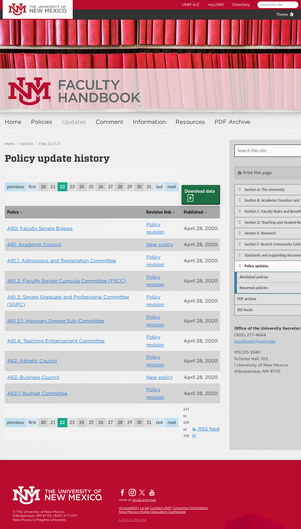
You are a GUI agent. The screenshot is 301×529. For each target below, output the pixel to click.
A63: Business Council (33, 377)
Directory (241, 4)
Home (13, 121)
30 (139, 186)
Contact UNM (160, 508)
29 (129, 186)
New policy (159, 244)
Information (149, 121)
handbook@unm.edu (254, 341)
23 (72, 186)
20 (43, 186)
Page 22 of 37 (50, 143)
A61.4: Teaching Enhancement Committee (56, 341)
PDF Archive (232, 121)
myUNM (216, 4)
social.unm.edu (144, 500)
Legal (144, 508)
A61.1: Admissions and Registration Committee (61, 260)
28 (120, 186)
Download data (199, 191)
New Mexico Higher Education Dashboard (152, 512)
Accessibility (129, 508)
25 (91, 186)
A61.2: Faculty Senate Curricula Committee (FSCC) (66, 281)
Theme (282, 14)
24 (81, 186)
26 (100, 186)
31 (148, 186)
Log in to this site (132, 520)
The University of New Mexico (31, 1)
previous (15, 186)
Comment (109, 121)
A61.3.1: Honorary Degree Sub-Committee (55, 321)
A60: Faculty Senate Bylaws (40, 228)
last (159, 186)
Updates (74, 121)
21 (52, 186)
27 (110, 186)
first (32, 186)
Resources (190, 121)
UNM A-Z (190, 4)
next (171, 186)
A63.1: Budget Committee (37, 393)
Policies (41, 121)
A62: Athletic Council (32, 361)
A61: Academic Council (34, 244)
